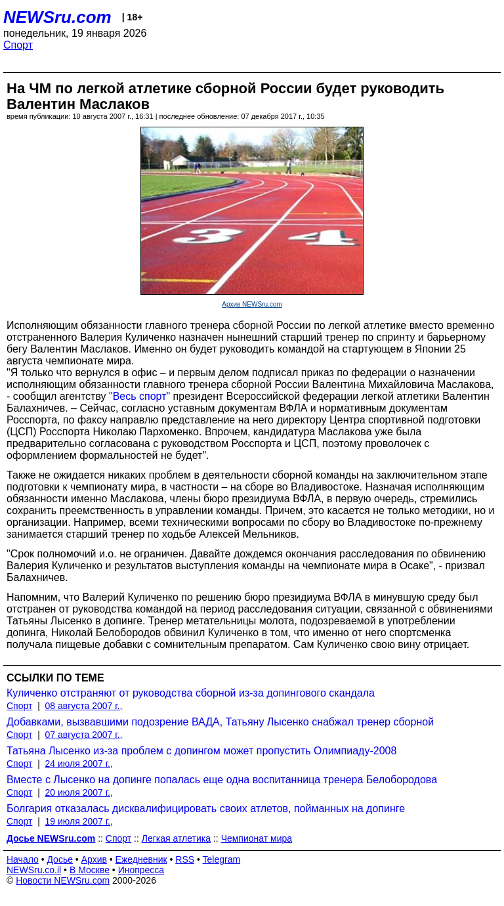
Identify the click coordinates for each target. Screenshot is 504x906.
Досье (60, 859)
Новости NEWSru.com (63, 880)
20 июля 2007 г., (79, 792)
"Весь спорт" (139, 396)
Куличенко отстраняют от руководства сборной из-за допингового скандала (191, 693)
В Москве (90, 870)
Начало (23, 859)
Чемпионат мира (256, 838)
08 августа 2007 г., (84, 706)
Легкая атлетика (176, 838)
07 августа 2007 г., (84, 734)
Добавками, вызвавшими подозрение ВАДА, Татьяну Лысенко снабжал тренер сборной (220, 721)
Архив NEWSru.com (252, 304)
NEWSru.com (57, 17)
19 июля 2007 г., (79, 821)
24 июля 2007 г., (79, 763)
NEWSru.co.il (34, 870)
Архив (94, 859)
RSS (184, 859)
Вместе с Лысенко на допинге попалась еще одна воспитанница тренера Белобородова (222, 779)
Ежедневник (141, 859)
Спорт (18, 45)
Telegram (222, 859)
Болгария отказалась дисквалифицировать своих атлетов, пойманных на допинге (206, 808)
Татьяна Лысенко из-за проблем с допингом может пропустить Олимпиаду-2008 (201, 750)
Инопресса (141, 870)
